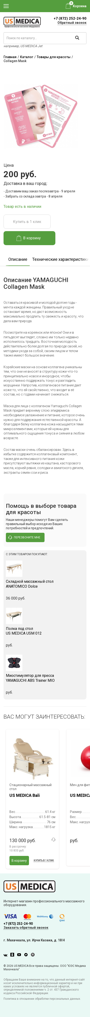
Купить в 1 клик (27, 221)
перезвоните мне (24, 537)
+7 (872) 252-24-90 (70, 18)
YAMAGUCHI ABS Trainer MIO (45, 678)
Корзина (79, 6)
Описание (17, 259)
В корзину (28, 238)
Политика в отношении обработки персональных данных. (42, 998)
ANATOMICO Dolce (45, 584)
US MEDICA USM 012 (45, 631)
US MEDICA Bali (24, 795)
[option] (18, 258)
